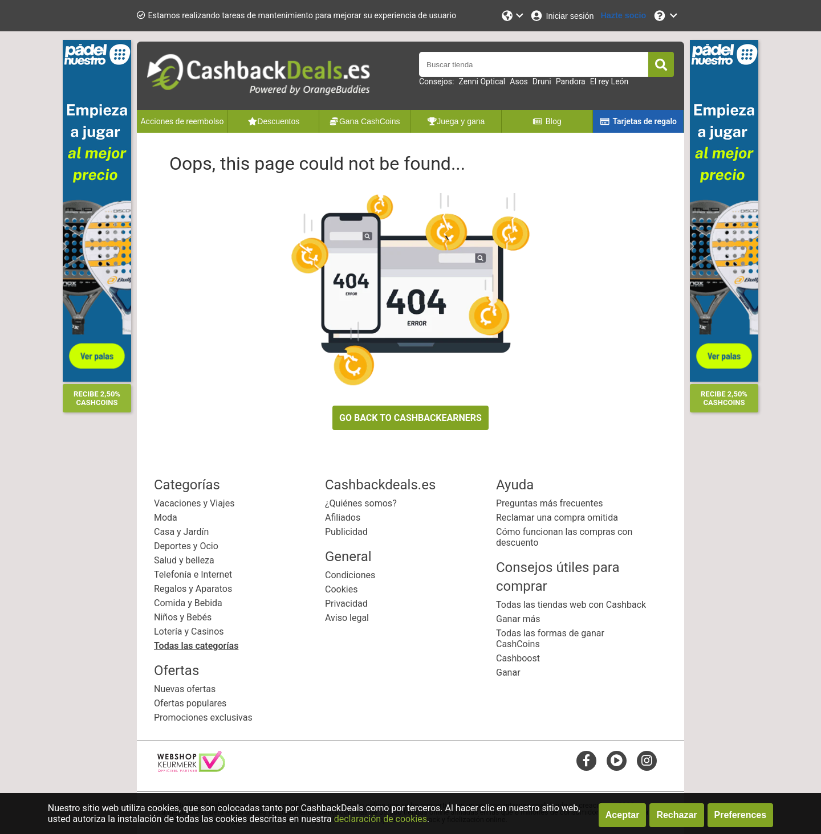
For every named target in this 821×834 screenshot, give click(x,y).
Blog (547, 121)
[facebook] (586, 760)
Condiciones (350, 575)
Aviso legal (347, 617)
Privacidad (346, 603)
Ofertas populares (190, 703)
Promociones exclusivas (203, 717)
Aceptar (622, 815)
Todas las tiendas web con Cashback (571, 604)
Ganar (508, 672)
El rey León (609, 81)
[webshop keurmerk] (191, 768)
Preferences (740, 815)
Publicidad (346, 531)
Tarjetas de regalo (638, 121)
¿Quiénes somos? (361, 503)
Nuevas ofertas (185, 689)
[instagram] (647, 760)
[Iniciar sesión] (562, 15)
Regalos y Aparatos (193, 588)
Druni (542, 81)
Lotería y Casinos (189, 631)
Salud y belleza (184, 560)
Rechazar (676, 815)
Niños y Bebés (183, 617)
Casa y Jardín (181, 531)
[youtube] (616, 760)
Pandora (571, 81)
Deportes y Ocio (186, 546)
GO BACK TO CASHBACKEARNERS (410, 417)
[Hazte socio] (623, 15)
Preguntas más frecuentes (549, 503)
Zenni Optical (481, 81)
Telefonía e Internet (193, 574)
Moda (165, 517)
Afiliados (342, 517)
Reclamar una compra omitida (557, 517)
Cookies (341, 589)
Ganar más (518, 619)
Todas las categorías (196, 645)
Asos (519, 81)
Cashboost (518, 658)
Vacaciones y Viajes (194, 503)
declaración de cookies (380, 818)
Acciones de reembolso (181, 121)
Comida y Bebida (188, 603)
